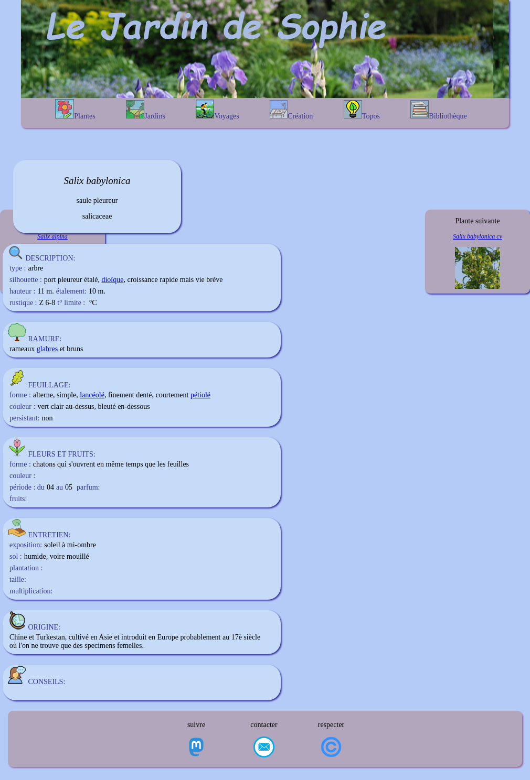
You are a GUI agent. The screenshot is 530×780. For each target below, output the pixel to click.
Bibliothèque (438, 110)
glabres (47, 349)
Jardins (145, 110)
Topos (362, 110)
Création (291, 110)
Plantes (75, 109)
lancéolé (92, 395)
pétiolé (200, 395)
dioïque (112, 280)
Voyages (217, 110)
